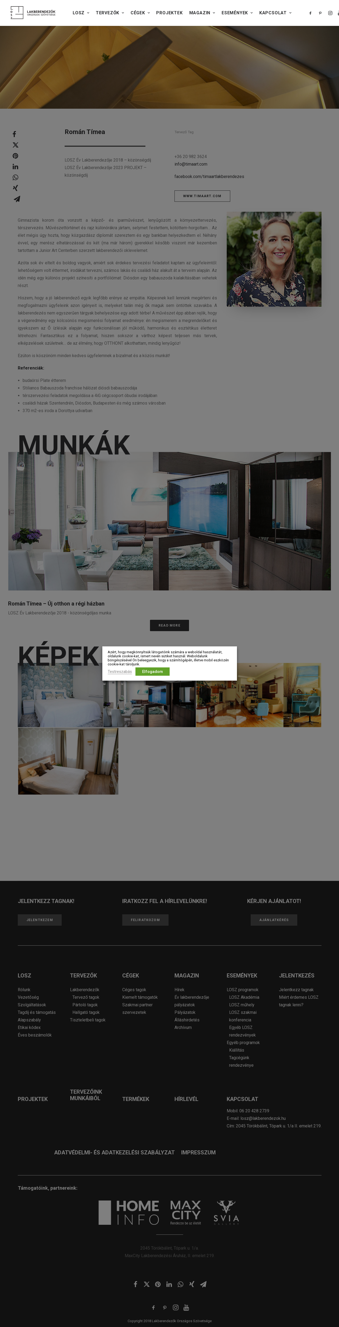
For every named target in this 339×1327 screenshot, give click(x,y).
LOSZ (81, 12)
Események (237, 12)
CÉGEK (140, 12)
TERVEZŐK (110, 12)
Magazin (202, 12)
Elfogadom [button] (152, 671)
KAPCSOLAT (275, 12)
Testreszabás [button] (120, 671)
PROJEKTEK (169, 12)
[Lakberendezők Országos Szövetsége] (33, 13)
